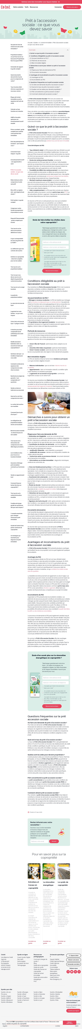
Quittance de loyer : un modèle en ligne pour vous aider (17, 356)
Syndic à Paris (54, 1000)
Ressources (34, 7)
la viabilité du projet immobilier (46, 489)
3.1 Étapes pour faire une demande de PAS (43, 70)
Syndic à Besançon (7, 1000)
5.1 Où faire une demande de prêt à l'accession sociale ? (47, 84)
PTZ (66, 192)
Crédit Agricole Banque (57, 961)
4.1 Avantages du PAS (36, 77)
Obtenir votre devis (72, 7)
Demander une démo (74, 964)
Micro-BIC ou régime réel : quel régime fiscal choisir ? (17, 192)
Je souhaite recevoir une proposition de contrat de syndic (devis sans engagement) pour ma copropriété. (55, 257)
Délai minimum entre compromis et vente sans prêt (17, 182)
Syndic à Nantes (55, 994)
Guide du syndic (38, 967)
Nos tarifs (20, 959)
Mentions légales (5, 1025)
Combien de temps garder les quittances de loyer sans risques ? (17, 505)
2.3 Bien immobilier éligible (38, 63)
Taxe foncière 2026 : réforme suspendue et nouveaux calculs (17, 89)
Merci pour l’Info (55, 975)
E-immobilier (54, 967)
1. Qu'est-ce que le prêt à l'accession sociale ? (44, 53)
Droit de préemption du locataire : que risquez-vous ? (17, 143)
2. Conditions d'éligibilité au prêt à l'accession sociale (46, 56)
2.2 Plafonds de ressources (38, 60)
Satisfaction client (76, 1025)
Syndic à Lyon (38, 1000)
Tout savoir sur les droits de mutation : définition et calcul (16, 230)
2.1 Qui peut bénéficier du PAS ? (39, 58)
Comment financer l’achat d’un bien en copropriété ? (16, 485)
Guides (36, 42)
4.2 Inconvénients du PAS (37, 79)
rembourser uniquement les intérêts (57, 176)
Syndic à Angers (6, 996)
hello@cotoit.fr (5, 969)
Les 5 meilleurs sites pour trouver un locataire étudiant (16, 455)
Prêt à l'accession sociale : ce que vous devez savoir (17, 172)
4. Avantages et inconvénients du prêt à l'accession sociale (48, 75)
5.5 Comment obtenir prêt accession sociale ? (44, 94)
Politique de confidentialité (24, 1025)
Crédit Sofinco (54, 977)
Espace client (73, 955)
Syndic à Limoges (39, 998)
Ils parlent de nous (23, 963)
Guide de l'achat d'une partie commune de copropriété (17, 527)
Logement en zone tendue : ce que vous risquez (17, 313)
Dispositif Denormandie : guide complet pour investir (17, 220)
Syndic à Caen (21, 996)
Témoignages (21, 965)
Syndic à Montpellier (56, 992)
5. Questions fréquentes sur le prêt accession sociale (46, 82)
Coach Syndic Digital (23, 957)
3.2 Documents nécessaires (38, 72)
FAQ (35, 981)
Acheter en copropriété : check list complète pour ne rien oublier (17, 259)
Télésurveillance (55, 969)
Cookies (41, 1024)
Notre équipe (21, 961)
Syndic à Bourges (22, 992)
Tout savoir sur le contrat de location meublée (16, 495)
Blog (35, 963)
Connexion (58, 7)
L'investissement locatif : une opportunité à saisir (17, 161)
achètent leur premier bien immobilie (57, 141)
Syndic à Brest (21, 994)
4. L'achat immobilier (45, 42)
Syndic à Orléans (55, 998)
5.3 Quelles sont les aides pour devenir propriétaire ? (46, 89)
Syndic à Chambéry (23, 998)
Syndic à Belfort (6, 998)
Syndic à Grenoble (39, 994)
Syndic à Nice (54, 996)
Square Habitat (54, 959)
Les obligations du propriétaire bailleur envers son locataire (16, 422)
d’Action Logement (49, 588)
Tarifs (27, 7)
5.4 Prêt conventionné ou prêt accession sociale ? (45, 92)
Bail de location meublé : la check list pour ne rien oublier (17, 432)
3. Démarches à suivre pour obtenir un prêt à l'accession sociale (47, 66)
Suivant (54, 841)
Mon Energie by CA (56, 979)
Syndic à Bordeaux (7, 1002)
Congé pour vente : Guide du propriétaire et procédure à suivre (17, 210)
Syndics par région (73, 1010)
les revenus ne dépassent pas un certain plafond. (46, 302)
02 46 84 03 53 (5, 967)
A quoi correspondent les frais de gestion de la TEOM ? (17, 240)
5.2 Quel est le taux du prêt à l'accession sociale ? (45, 87)
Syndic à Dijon (38, 992)
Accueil (30, 42)
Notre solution (18, 7)
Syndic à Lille (38, 996)
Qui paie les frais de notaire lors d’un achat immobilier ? (17, 46)
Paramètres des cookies (57, 1025)
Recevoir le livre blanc (52, 270)
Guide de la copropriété (41, 965)
